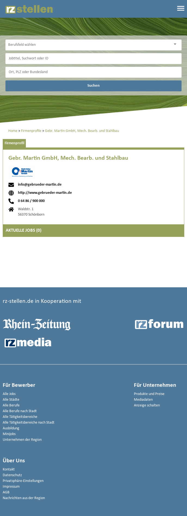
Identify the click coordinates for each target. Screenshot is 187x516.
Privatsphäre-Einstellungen (23, 481)
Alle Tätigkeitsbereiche (20, 417)
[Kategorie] (88, 45)
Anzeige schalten (147, 405)
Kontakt (9, 469)
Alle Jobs (9, 394)
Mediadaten (143, 400)
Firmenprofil (14, 143)
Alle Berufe (11, 405)
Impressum (11, 487)
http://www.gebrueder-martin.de (45, 193)
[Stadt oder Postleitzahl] (93, 72)
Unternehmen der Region (22, 440)
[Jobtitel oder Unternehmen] (93, 58)
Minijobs (9, 434)
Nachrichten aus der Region (24, 498)
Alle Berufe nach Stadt (20, 411)
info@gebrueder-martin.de (40, 184)
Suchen (93, 85)
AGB (6, 492)
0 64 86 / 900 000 (31, 201)
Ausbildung (11, 428)
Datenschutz (12, 475)
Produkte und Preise (149, 394)
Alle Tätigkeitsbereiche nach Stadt (28, 423)
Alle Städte (11, 400)
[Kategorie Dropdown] (176, 44)
